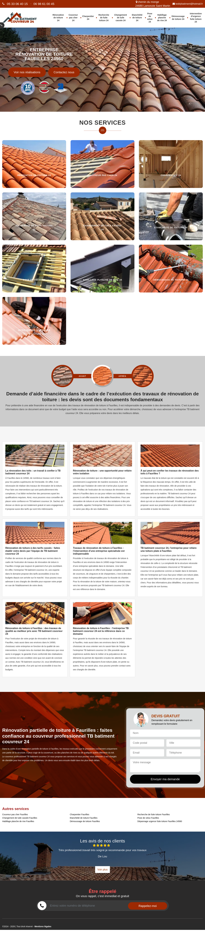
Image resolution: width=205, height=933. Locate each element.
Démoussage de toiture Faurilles (85, 821)
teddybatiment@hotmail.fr (188, 3)
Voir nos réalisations (27, 72)
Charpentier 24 (88, 17)
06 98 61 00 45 (43, 4)
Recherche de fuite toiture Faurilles (153, 814)
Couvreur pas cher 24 (73, 17)
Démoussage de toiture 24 (178, 17)
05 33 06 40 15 (17, 4)
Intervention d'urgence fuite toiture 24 (196, 17)
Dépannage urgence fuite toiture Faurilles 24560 (159, 821)
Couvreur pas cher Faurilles (15, 814)
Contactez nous (64, 72)
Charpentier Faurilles (79, 814)
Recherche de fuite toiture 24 (103, 17)
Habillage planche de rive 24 (162, 17)
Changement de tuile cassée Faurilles (19, 818)
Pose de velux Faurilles (148, 818)
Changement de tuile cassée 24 (120, 17)
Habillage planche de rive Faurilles (18, 821)
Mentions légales (43, 926)
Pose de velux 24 (149, 17)
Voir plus (102, 869)
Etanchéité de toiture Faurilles (83, 818)
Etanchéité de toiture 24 (137, 17)
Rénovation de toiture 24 (58, 17)
